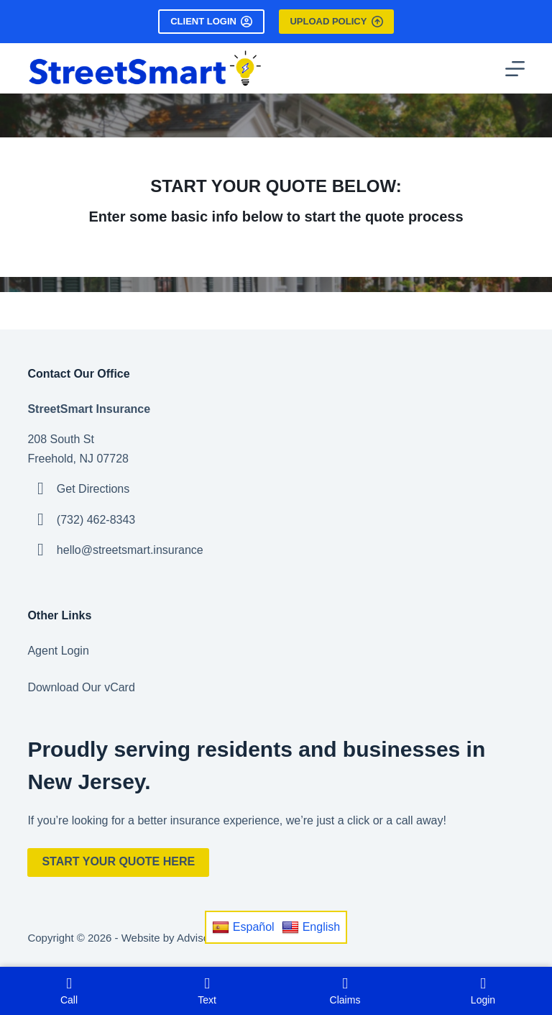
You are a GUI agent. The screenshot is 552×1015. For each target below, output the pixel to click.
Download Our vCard (80, 687)
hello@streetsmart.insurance (130, 550)
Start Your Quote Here (118, 861)
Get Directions (93, 489)
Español (243, 927)
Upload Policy (336, 21)
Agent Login (57, 651)
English (311, 927)
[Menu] (515, 68)
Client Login (211, 21)
